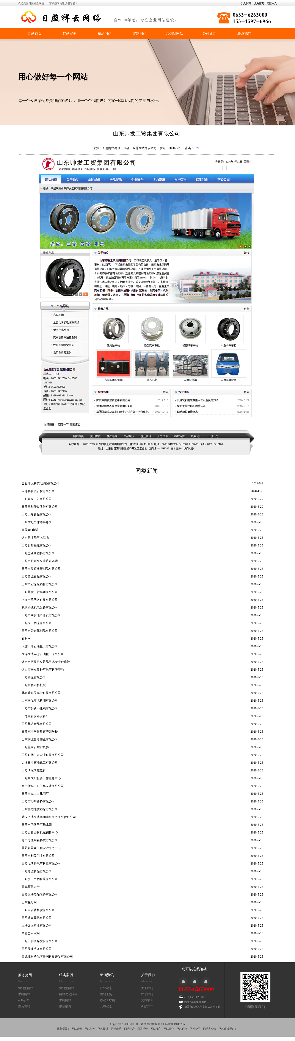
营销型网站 (174, 33)
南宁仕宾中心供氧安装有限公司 (43, 786)
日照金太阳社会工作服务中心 (41, 778)
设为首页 (259, 3)
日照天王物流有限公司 (37, 623)
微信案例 (65, 1006)
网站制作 (90, 1028)
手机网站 (24, 994)
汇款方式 (147, 1006)
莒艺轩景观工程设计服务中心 (41, 848)
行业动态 (106, 988)
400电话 (23, 1000)
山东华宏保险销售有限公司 (40, 584)
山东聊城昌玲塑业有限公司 (40, 739)
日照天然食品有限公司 (37, 514)
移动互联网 (107, 1000)
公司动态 (106, 1006)
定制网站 (139, 33)
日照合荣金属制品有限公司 (40, 630)
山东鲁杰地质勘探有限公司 (40, 809)
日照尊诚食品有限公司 (37, 576)
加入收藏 (246, 3)
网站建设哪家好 (228, 1028)
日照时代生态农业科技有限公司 (43, 755)
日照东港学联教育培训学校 (40, 731)
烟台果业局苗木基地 (35, 537)
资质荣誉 (147, 1000)
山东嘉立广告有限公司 (37, 499)
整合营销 (24, 1006)
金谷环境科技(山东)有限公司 (41, 483)
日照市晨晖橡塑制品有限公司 (41, 568)
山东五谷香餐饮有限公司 (38, 910)
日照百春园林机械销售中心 (40, 832)
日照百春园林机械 (34, 685)
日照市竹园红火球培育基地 (40, 561)
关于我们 (147, 988)
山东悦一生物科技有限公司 (40, 879)
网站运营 (129, 1028)
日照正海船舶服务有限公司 (40, 894)
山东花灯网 (29, 902)
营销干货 (106, 994)
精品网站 (104, 33)
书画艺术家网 (31, 933)
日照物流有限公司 (34, 677)
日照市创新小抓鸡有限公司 (40, 708)
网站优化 (169, 1028)
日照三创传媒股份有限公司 (40, 506)
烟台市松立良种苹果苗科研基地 (43, 669)
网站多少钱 (209, 1028)
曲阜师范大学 (31, 886)
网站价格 (182, 1028)
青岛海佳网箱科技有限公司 (40, 840)
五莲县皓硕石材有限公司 (38, 491)
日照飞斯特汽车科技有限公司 (41, 863)
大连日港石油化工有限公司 (40, 646)
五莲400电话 (30, 530)
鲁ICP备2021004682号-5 (171, 1023)
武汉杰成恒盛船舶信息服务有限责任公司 (49, 817)
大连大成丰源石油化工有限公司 (43, 654)
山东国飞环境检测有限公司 (40, 700)
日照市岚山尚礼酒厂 (35, 793)
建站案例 (70, 33)
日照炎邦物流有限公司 (37, 545)
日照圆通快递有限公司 (37, 948)
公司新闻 (209, 33)
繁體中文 (272, 3)
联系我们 (244, 33)
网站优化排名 (68, 994)
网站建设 (77, 1028)
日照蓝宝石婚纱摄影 (35, 747)
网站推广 (156, 1028)
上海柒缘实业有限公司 (37, 925)
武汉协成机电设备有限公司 (40, 607)
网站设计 (103, 1028)
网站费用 (195, 1028)
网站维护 (116, 1028)
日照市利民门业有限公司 (38, 855)
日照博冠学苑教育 (34, 770)
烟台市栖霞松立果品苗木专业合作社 (46, 661)
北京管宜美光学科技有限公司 (41, 693)
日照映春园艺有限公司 (37, 917)
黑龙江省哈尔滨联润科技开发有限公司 (47, 956)
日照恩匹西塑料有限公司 (38, 553)
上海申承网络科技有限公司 (40, 599)
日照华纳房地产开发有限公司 (41, 615)
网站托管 (142, 1028)
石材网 (26, 638)
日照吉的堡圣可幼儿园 (37, 824)
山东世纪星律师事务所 (37, 522)
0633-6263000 (196, 989)
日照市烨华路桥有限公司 (38, 801)
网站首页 (35, 33)
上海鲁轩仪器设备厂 (35, 716)
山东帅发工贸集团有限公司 (40, 592)
